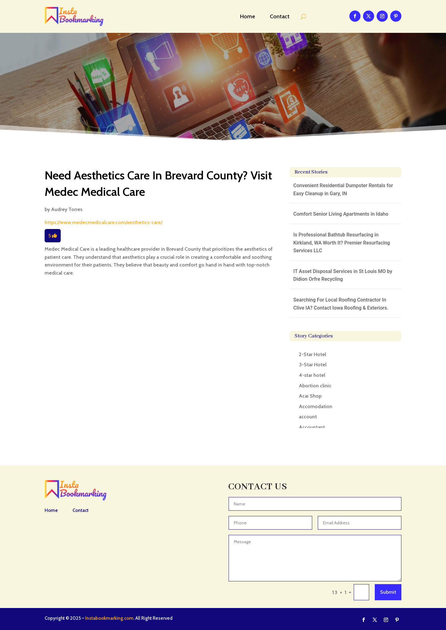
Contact (280, 16)
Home (247, 16)
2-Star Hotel (312, 354)
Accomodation (315, 406)
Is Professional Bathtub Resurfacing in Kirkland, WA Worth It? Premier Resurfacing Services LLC (341, 242)
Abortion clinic (315, 386)
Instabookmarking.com (109, 618)
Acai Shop (310, 396)
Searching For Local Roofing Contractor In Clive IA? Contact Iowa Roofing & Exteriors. (340, 304)
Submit (388, 592)
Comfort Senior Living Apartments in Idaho (340, 214)
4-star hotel (312, 375)
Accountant (312, 427)
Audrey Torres (66, 209)
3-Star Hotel (312, 365)
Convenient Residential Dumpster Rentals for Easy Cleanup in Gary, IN (343, 189)
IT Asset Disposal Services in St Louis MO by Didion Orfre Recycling (342, 275)
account (308, 417)
